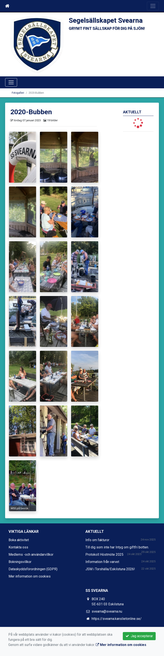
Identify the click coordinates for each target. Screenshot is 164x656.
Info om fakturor (97, 540)
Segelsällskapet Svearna (106, 20)
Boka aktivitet (19, 540)
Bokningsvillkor (20, 562)
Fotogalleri (18, 92)
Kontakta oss (18, 547)
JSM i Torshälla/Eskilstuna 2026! (110, 569)
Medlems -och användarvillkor (31, 554)
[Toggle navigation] (153, 6)
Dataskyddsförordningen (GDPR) (33, 569)
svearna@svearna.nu (107, 611)
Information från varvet (102, 562)
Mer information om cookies (30, 576)
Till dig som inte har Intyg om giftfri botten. (117, 547)
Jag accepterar (139, 636)
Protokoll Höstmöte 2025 (104, 554)
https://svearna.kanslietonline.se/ (117, 619)
